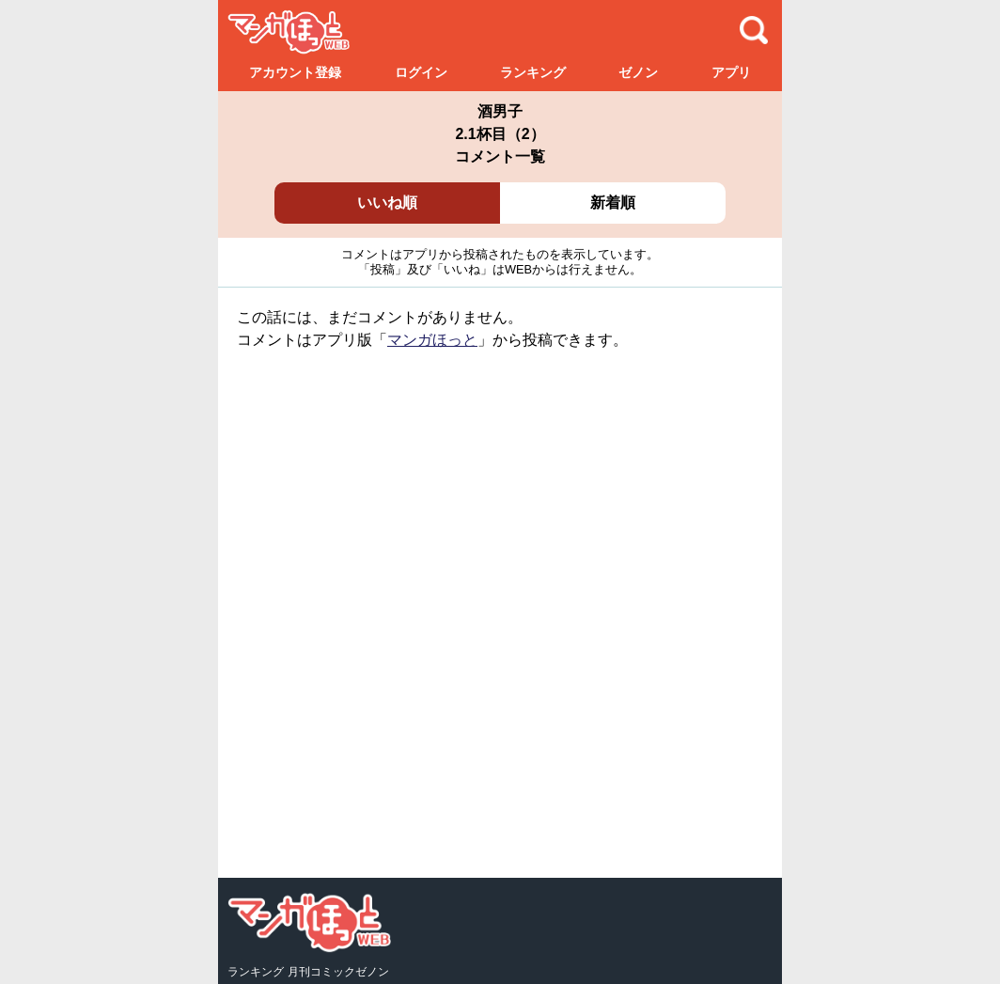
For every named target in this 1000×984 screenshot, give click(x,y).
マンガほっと (432, 340)
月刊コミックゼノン (338, 971)
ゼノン (638, 72)
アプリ (731, 72)
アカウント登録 (295, 72)
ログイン (421, 72)
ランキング (533, 72)
